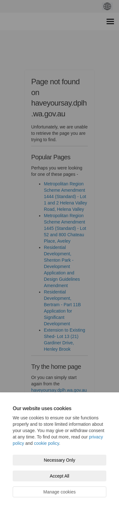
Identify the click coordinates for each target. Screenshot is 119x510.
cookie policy (46, 443)
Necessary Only (59, 460)
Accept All (59, 476)
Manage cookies (59, 491)
